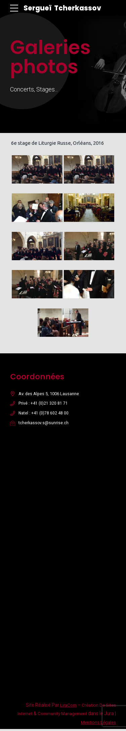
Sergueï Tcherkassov (64, 8)
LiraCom (65, 707)
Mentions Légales (97, 724)
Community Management (59, 715)
